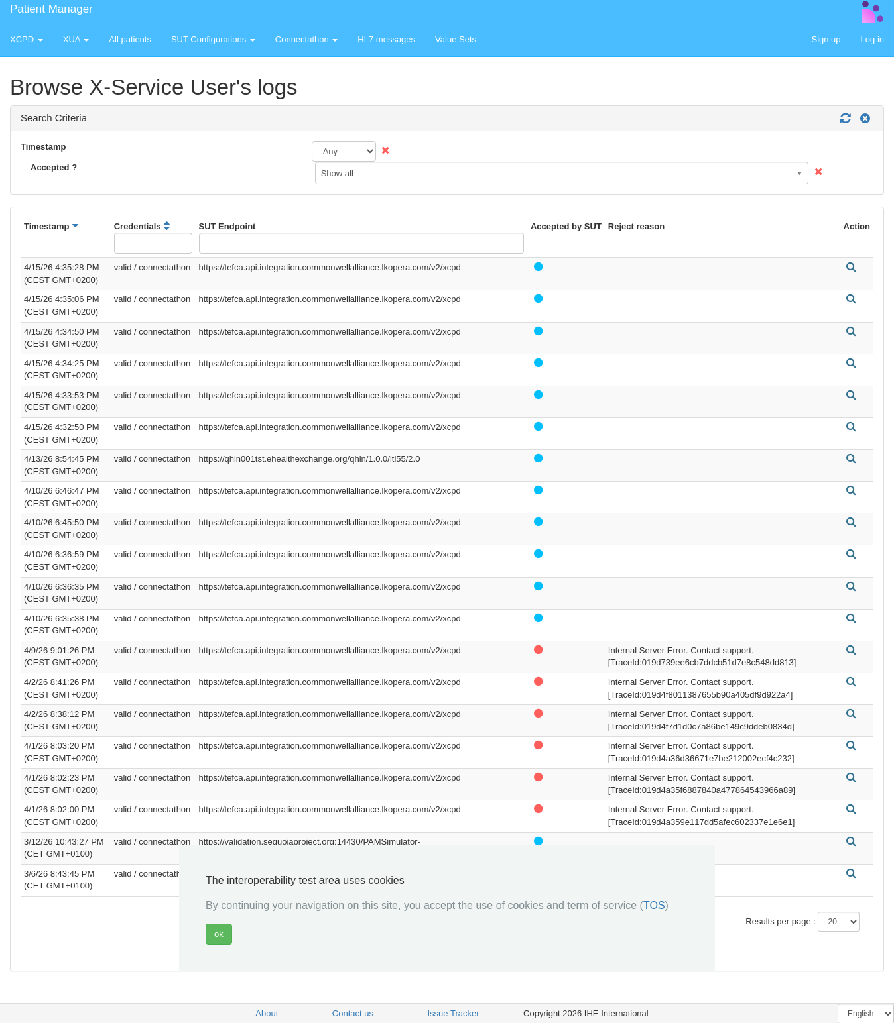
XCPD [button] (26, 39)
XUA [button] (76, 39)
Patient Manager (51, 9)
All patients (130, 39)
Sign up (825, 39)
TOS (654, 905)
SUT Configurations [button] (213, 39)
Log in (872, 39)
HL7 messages (386, 39)
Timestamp (43, 147)
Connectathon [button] (306, 39)
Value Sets (455, 39)
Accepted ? (54, 167)
